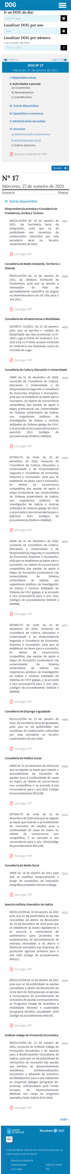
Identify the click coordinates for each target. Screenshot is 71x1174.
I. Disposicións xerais (23, 77)
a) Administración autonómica (31, 134)
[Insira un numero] (32, 48)
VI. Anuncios (17, 129)
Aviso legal (16, 1169)
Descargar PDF (23, 254)
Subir (63, 1119)
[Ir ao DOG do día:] (32, 18)
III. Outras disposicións (24, 106)
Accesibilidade (18, 1164)
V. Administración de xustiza (27, 121)
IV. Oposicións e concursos (26, 113)
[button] (60, 168)
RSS (48, 1169)
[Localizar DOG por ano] (32, 31)
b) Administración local (26, 140)
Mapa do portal (54, 1164)
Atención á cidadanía (22, 1160)
